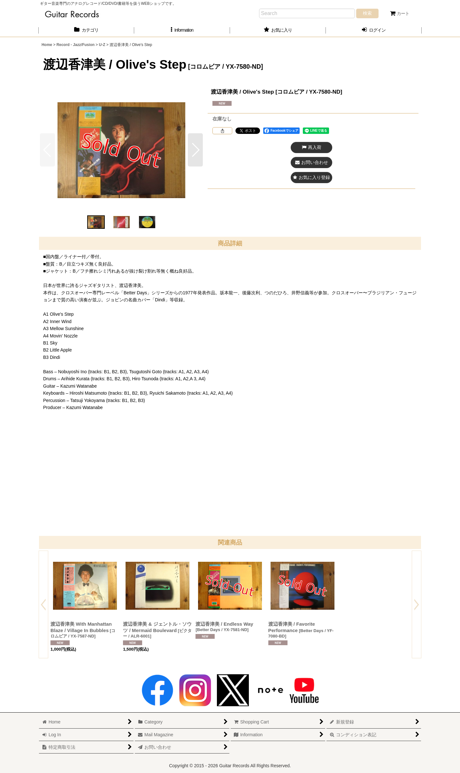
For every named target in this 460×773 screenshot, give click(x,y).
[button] (182, 30)
